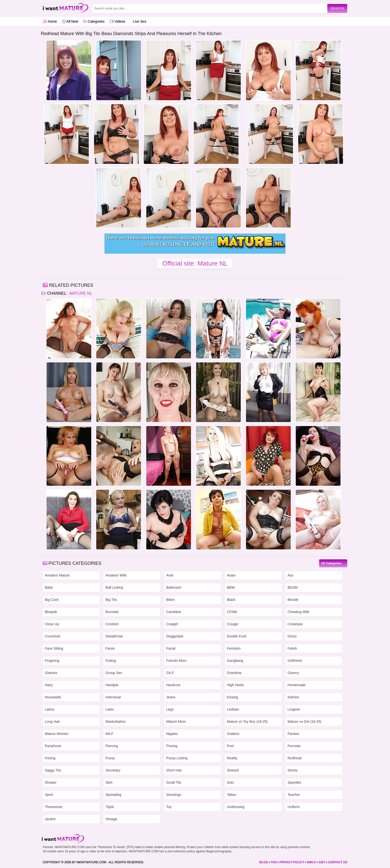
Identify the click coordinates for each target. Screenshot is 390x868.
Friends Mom (176, 661)
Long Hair (52, 721)
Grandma (234, 673)
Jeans (170, 697)
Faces (110, 648)
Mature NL (80, 293)
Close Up (52, 624)
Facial (170, 648)
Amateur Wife (116, 575)
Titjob (109, 807)
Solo (230, 782)
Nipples (172, 734)
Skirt (108, 782)
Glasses (51, 673)
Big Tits (111, 600)
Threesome (53, 807)
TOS (274, 862)
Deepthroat (114, 636)
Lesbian (233, 709)
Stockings (173, 795)
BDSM (292, 587)
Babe (49, 587)
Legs (170, 709)
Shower (50, 782)
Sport (49, 795)
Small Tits (173, 782)
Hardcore (173, 685)
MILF (109, 734)
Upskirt (50, 819)
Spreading (113, 795)
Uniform (294, 807)
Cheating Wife (298, 612)
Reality (232, 758)
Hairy (49, 685)
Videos (117, 21)
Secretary (112, 770)
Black (231, 600)
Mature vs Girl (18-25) (304, 721)
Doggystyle (174, 636)
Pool (230, 746)
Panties (293, 734)
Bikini (170, 600)
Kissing (232, 697)
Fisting (110, 661)
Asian (231, 575)
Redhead (295, 758)
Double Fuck (236, 636)
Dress (292, 636)
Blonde (293, 600)
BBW (231, 587)
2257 (322, 862)
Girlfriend (295, 661)
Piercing (111, 746)
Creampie (295, 624)
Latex (109, 709)
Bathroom (173, 587)
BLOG (263, 862)
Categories (94, 21)
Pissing (171, 746)
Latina (49, 709)
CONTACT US (337, 862)
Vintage (111, 819)
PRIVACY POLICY (291, 862)
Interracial (113, 697)
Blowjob (51, 612)
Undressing (235, 807)
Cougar (232, 624)
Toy (169, 807)
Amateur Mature (57, 575)
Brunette (112, 612)
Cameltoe (173, 612)
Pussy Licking (177, 758)
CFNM (232, 612)
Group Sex (113, 673)
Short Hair (174, 770)
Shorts (292, 770)
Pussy (110, 758)
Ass (290, 575)
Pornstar (294, 746)
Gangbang (235, 661)
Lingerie (294, 709)
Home (50, 21)
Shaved (233, 770)
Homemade (296, 685)
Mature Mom (176, 721)
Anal (169, 575)
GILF (170, 673)
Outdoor (233, 734)
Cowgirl (172, 624)
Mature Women (56, 734)
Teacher (294, 795)
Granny (293, 673)
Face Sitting (54, 648)
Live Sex (138, 21)
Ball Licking (114, 587)
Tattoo (231, 795)
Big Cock (52, 600)
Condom (112, 624)
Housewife (53, 697)
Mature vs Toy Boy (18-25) (247, 721)
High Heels (235, 685)
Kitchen (293, 697)
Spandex (294, 782)
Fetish (292, 648)
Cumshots (52, 636)
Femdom (234, 648)
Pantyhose (53, 746)
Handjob (111, 685)
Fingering (52, 661)
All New (70, 21)
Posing (50, 758)
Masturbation (115, 721)
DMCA (311, 862)
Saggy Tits (53, 770)
